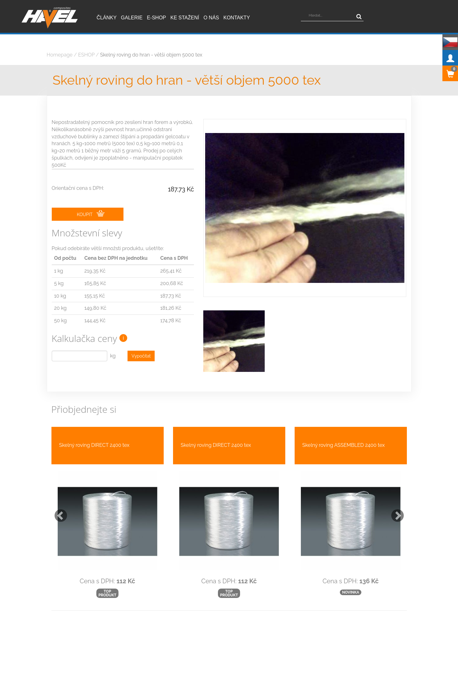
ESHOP (86, 55)
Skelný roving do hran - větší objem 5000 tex (151, 55)
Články (107, 17)
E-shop (156, 17)
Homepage (60, 55)
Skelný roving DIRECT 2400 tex (94, 431)
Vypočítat (141, 356)
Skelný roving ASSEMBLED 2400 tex (343, 431)
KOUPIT (90, 213)
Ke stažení (185, 17)
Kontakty (237, 17)
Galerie (131, 17)
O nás (211, 17)
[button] (57, 498)
